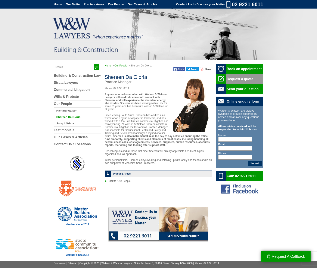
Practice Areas (94, 4)
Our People (116, 4)
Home (58, 4)
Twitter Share (192, 69)
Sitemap (72, 263)
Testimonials (64, 130)
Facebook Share (179, 69)
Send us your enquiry (183, 236)
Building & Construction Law (77, 75)
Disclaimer (60, 263)
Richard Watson (66, 110)
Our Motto (73, 4)
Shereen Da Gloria (68, 117)
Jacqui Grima (65, 123)
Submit (261, 163)
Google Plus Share (206, 69)
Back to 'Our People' (119, 181)
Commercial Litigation (72, 89)
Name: (222, 135)
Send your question (243, 89)
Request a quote (240, 79)
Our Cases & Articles (142, 4)
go (96, 67)
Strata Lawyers (66, 82)
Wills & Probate (66, 97)
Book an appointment (244, 69)
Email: (222, 144)
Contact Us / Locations (72, 144)
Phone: (222, 153)
